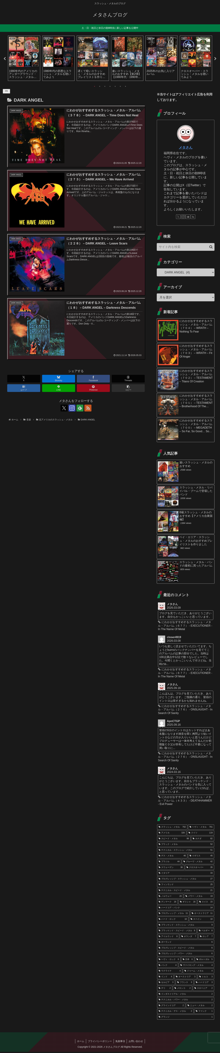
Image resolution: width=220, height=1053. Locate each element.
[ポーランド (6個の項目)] (185, 943)
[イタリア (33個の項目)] (185, 874)
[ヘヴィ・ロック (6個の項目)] (168, 960)
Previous (4, 58)
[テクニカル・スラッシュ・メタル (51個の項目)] (185, 851)
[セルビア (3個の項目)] (166, 983)
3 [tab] (105, 86)
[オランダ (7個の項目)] (189, 937)
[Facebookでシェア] (93, 379)
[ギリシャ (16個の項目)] (187, 903)
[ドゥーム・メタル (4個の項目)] (198, 972)
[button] (128, 388)
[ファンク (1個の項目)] (204, 1012)
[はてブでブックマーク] (23, 388)
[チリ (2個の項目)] (164, 989)
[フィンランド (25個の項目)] (185, 885)
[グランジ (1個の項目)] (185, 1018)
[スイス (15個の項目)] (206, 903)
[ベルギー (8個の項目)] (205, 931)
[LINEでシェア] (58, 388)
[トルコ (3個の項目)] (206, 978)
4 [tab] (110, 86)
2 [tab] (99, 86)
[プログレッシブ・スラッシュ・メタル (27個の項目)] (185, 880)
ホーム (80, 1042)
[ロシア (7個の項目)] (206, 937)
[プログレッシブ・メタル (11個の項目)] (173, 914)
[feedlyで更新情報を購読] (79, 408)
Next (215, 58)
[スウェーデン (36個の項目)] (170, 868)
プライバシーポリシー (100, 1042)
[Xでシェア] (23, 379)
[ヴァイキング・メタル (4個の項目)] (196, 966)
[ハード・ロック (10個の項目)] (172, 920)
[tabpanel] (24, 58)
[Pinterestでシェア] (93, 388)
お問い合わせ (136, 1042)
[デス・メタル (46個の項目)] (172, 857)
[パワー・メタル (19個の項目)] (199, 897)
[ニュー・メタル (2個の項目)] (200, 1006)
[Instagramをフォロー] (72, 408)
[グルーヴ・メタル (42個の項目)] (198, 862)
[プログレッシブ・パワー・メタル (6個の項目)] (185, 955)
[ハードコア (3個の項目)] (204, 983)
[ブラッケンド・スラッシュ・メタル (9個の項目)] (185, 926)
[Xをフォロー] (64, 408)
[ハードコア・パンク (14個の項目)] (185, 909)
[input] (185, 247)
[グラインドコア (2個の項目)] (171, 1006)
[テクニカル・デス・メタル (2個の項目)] (175, 1012)
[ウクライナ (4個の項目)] (169, 972)
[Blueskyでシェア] (58, 379)
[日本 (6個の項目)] (187, 960)
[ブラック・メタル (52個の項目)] (185, 845)
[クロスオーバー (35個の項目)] (199, 868)
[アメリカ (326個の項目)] (171, 834)
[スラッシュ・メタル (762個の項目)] (172, 828)
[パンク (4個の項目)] (167, 966)
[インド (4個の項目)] (165, 978)
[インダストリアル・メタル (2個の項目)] (185, 995)
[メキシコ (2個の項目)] (182, 989)
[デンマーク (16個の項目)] (167, 903)
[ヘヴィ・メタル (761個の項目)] (201, 828)
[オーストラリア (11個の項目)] (202, 914)
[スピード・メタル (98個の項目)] (173, 839)
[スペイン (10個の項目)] (201, 920)
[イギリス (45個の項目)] (201, 857)
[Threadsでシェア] (128, 379)
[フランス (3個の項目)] (185, 983)
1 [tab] (94, 86)
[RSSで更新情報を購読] (87, 408)
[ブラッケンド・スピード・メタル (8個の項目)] (177, 931)
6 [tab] (120, 86)
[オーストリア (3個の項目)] (185, 978)
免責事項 (120, 1042)
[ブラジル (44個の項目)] (169, 862)
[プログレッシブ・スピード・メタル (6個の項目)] (185, 949)
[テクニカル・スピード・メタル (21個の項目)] (185, 891)
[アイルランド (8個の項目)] (168, 937)
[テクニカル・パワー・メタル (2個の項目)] (185, 1000)
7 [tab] (125, 86)
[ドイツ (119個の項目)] (200, 834)
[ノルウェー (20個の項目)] (170, 897)
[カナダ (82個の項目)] (202, 839)
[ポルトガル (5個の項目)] (204, 960)
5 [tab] (115, 86)
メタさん (185, 147)
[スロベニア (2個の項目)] (203, 989)
